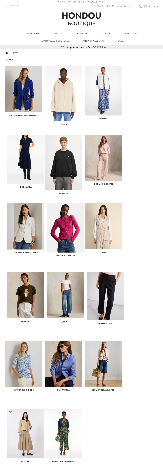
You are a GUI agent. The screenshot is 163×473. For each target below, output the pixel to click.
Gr (132, 6)
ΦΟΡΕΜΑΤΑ (139, 116)
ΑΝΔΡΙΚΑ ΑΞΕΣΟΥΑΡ (93, 40)
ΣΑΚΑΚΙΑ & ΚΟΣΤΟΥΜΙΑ (101, 182)
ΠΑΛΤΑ (62, 123)
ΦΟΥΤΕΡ (23, 191)
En (134, 6)
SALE (120, 40)
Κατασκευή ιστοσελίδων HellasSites (142, 451)
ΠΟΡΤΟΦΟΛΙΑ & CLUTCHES (54, 40)
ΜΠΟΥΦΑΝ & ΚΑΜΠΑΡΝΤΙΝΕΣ (23, 114)
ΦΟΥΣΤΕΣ (139, 322)
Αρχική (7, 53)
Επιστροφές (64, 427)
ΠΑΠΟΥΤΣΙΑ (82, 33)
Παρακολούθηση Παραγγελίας (87, 427)
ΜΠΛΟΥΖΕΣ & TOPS (23, 320)
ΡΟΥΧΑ (58, 33)
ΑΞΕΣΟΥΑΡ (131, 33)
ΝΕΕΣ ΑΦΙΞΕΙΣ (34, 33)
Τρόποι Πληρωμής (13, 427)
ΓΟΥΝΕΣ (101, 117)
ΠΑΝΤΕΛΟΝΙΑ (140, 253)
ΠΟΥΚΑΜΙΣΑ (62, 319)
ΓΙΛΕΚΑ (23, 251)
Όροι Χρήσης (110, 427)
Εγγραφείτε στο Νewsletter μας (47, 413)
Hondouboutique (82, 18)
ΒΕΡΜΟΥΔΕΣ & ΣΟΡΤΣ (100, 320)
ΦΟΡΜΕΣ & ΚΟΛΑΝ (62, 182)
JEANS (101, 251)
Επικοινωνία (150, 427)
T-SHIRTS (62, 251)
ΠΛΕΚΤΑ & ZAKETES (139, 185)
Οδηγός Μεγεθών (80, 430)
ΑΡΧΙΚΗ (100, 5)
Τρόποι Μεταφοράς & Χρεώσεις (40, 427)
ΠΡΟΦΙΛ (110, 5)
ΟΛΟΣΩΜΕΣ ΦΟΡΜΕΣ (23, 391)
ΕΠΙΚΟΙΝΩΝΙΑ (123, 5)
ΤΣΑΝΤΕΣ (107, 33)
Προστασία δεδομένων (130, 427)
